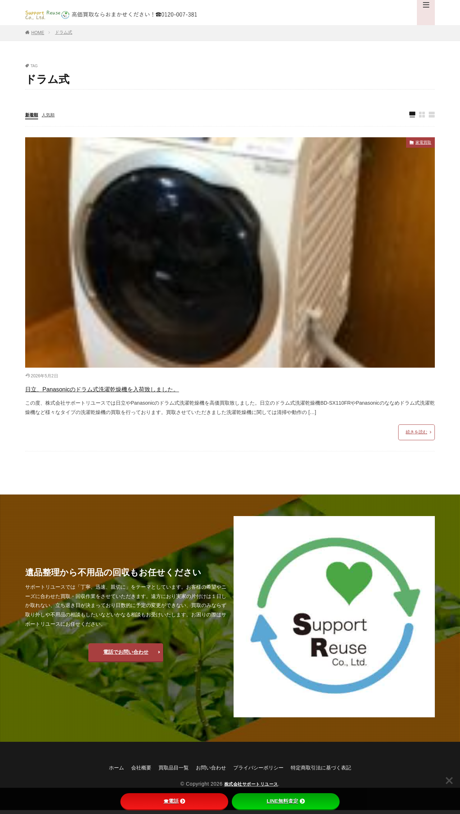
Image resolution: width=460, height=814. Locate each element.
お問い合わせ (207, 771)
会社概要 (130, 771)
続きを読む (416, 435)
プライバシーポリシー (261, 771)
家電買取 (421, 144)
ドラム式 (63, 32)
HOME (37, 32)
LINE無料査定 (286, 801)
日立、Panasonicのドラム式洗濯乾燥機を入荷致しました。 (141, 391)
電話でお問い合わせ (125, 655)
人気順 (51, 115)
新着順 (32, 115)
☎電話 (174, 801)
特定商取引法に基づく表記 (331, 771)
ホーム (102, 771)
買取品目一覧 (166, 771)
